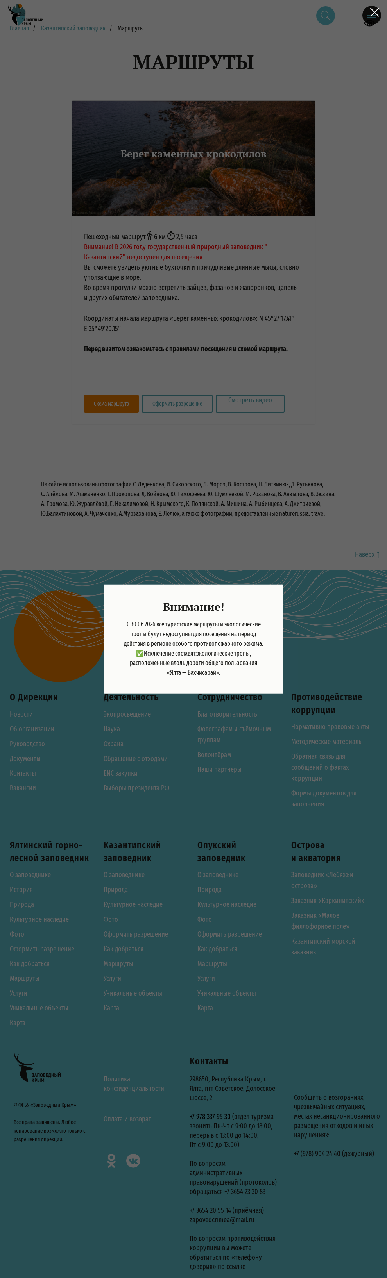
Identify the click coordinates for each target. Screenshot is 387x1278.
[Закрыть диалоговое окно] (374, 12)
